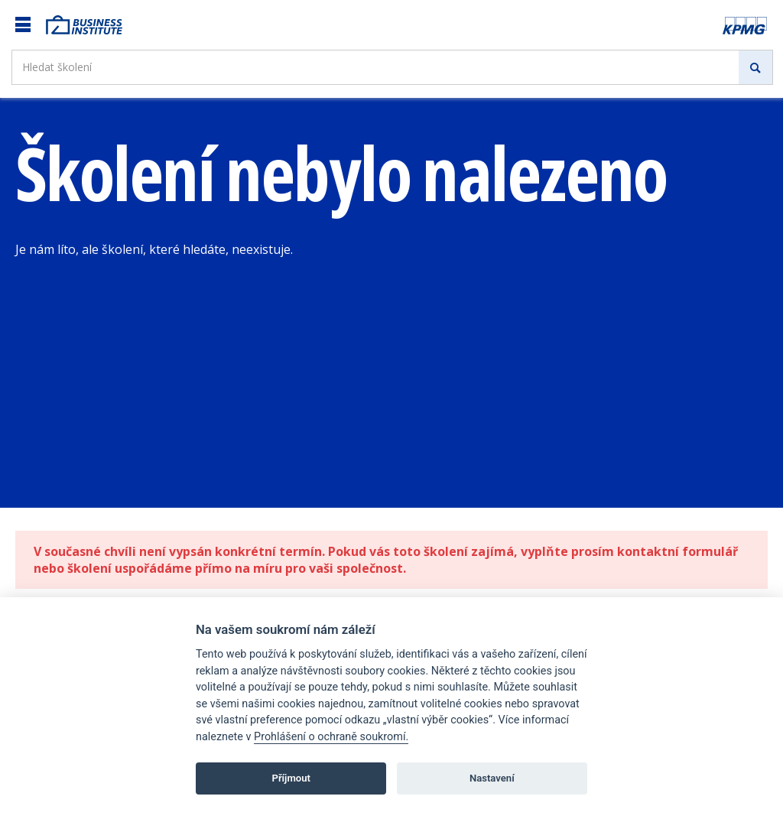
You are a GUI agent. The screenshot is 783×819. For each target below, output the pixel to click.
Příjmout (290, 778)
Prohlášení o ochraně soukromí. (331, 736)
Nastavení (492, 778)
